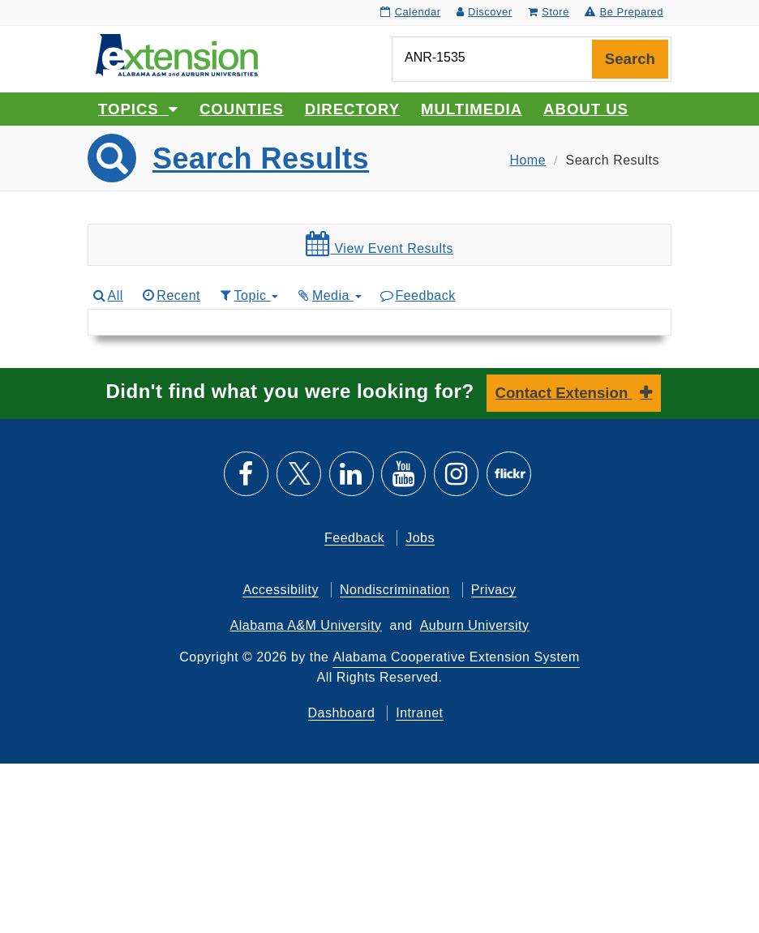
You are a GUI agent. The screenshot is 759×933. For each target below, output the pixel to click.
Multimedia (471, 109)
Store (548, 12)
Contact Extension (563, 392)
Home (527, 160)
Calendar (410, 12)
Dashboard (341, 713)
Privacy (494, 590)
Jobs (420, 538)
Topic (247, 295)
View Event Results (379, 244)
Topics (138, 109)
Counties (241, 109)
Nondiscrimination (395, 590)
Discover (484, 12)
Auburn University (475, 625)
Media (328, 295)
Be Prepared (624, 12)
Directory (352, 109)
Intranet (419, 713)
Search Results (260, 158)
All (107, 295)
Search (630, 58)
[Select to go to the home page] (177, 54)
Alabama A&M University (306, 625)
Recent (170, 295)
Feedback (417, 295)
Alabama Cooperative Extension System (455, 657)
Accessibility (280, 590)
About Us (585, 109)
